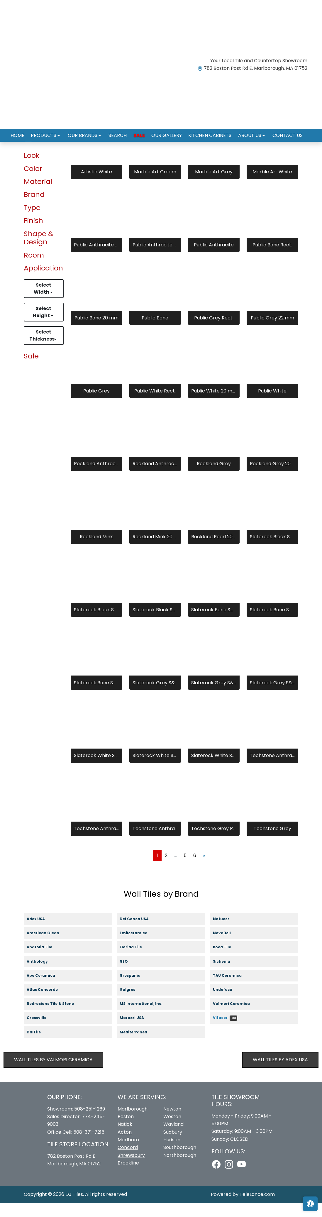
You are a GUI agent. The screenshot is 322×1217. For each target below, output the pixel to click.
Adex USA (40, 933)
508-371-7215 (88, 1146)
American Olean (48, 947)
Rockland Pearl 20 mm (213, 551)
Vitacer (225, 1032)
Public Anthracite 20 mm (155, 259)
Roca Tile (227, 961)
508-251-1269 (89, 1123)
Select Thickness (42, 350)
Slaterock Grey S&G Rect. (213, 696)
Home (25, 133)
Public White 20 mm (213, 405)
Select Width (43, 303)
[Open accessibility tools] (310, 1203)
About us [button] (245, 133)
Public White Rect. (155, 405)
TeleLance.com (257, 1208)
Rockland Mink (96, 551)
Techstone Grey (272, 842)
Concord (128, 1161)
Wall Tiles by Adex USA (280, 1073)
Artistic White (96, 186)
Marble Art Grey (214, 186)
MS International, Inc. (146, 1018)
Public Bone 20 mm (96, 332)
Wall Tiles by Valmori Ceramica (53, 1073)
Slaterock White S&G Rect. (155, 769)
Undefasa (228, 1004)
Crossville (42, 1032)
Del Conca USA (139, 933)
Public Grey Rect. (213, 332)
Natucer (226, 933)
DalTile (39, 1046)
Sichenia (226, 976)
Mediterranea (137, 1046)
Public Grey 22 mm (272, 332)
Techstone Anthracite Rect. (272, 769)
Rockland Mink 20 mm (155, 551)
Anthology (43, 976)
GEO (127, 976)
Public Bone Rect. (272, 259)
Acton (125, 1146)
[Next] (204, 869)
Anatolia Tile (45, 961)
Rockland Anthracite (96, 478)
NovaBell (227, 947)
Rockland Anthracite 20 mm (155, 478)
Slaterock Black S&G (272, 551)
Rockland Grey (214, 478)
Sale (139, 133)
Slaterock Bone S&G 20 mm (96, 696)
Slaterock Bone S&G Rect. (272, 623)
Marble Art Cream (155, 186)
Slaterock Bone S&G (213, 623)
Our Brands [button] (86, 133)
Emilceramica (139, 947)
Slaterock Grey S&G (155, 696)
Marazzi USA (137, 1032)
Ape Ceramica (46, 990)
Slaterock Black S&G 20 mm (155, 623)
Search (120, 133)
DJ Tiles (74, 1208)
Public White (272, 405)
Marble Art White (272, 186)
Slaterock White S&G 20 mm (213, 769)
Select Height (42, 326)
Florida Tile (136, 961)
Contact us (280, 133)
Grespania (135, 990)
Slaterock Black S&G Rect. (96, 623)
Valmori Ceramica (237, 1018)
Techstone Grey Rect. (213, 842)
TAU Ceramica (233, 990)
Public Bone (155, 332)
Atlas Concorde (48, 1004)
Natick (125, 1138)
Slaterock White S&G (96, 769)
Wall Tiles (46, 153)
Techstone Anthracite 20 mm (155, 842)
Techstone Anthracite (96, 842)
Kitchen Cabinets (206, 133)
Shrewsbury (131, 1169)
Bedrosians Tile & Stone (55, 1018)
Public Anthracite (214, 259)
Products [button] (49, 133)
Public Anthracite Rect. (96, 259)
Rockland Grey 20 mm (272, 478)
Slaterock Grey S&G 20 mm (272, 696)
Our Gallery (165, 133)
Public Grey (96, 405)
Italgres (131, 1004)
